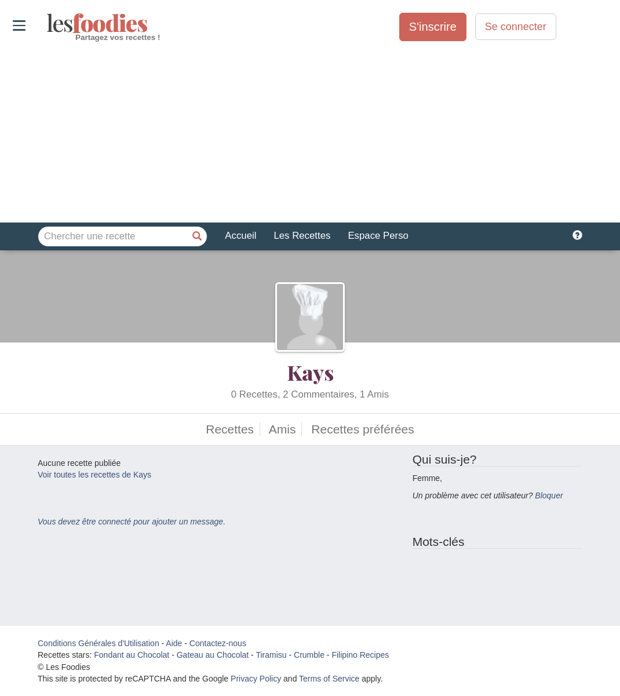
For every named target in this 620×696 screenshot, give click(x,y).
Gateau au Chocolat (213, 654)
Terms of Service (329, 678)
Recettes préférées (362, 429)
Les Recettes (301, 235)
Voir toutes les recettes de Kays (94, 474)
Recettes (230, 429)
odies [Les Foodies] (47, 23)
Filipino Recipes (360, 654)
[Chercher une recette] (197, 236)
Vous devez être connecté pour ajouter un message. (131, 521)
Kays (310, 372)
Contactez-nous (217, 643)
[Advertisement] (310, 133)
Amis (282, 429)
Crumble (309, 654)
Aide (174, 643)
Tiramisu (271, 654)
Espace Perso (378, 235)
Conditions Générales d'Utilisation (98, 643)
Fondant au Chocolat (131, 654)
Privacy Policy (256, 678)
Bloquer (549, 495)
